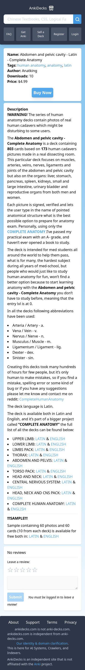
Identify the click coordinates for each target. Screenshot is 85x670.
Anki (37, 664)
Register (59, 34)
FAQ (9, 34)
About (13, 622)
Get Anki (23, 34)
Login (75, 34)
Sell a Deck (40, 34)
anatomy (54, 65)
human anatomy (31, 65)
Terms (52, 622)
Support (32, 622)
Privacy (71, 622)
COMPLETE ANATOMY (26, 231)
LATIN (40, 438)
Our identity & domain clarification (42, 643)
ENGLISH (57, 438)
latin (68, 65)
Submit (15, 597)
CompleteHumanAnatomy (41, 399)
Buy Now (43, 92)
